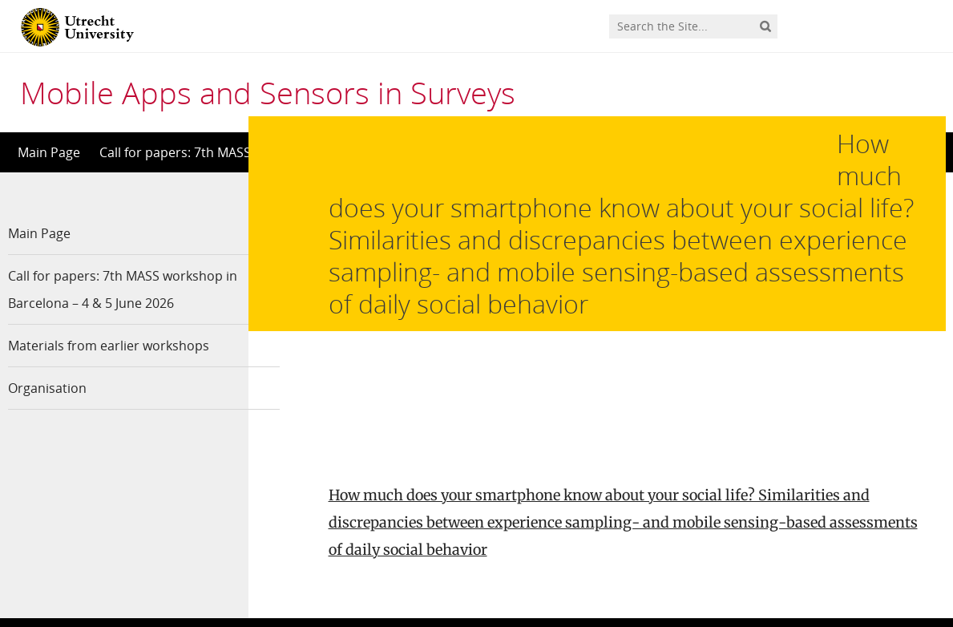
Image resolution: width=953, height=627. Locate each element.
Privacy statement (874, 554)
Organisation (47, 388)
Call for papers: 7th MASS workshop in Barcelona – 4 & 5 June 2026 (115, 289)
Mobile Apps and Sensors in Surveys (267, 92)
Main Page (49, 152)
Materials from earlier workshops (108, 345)
